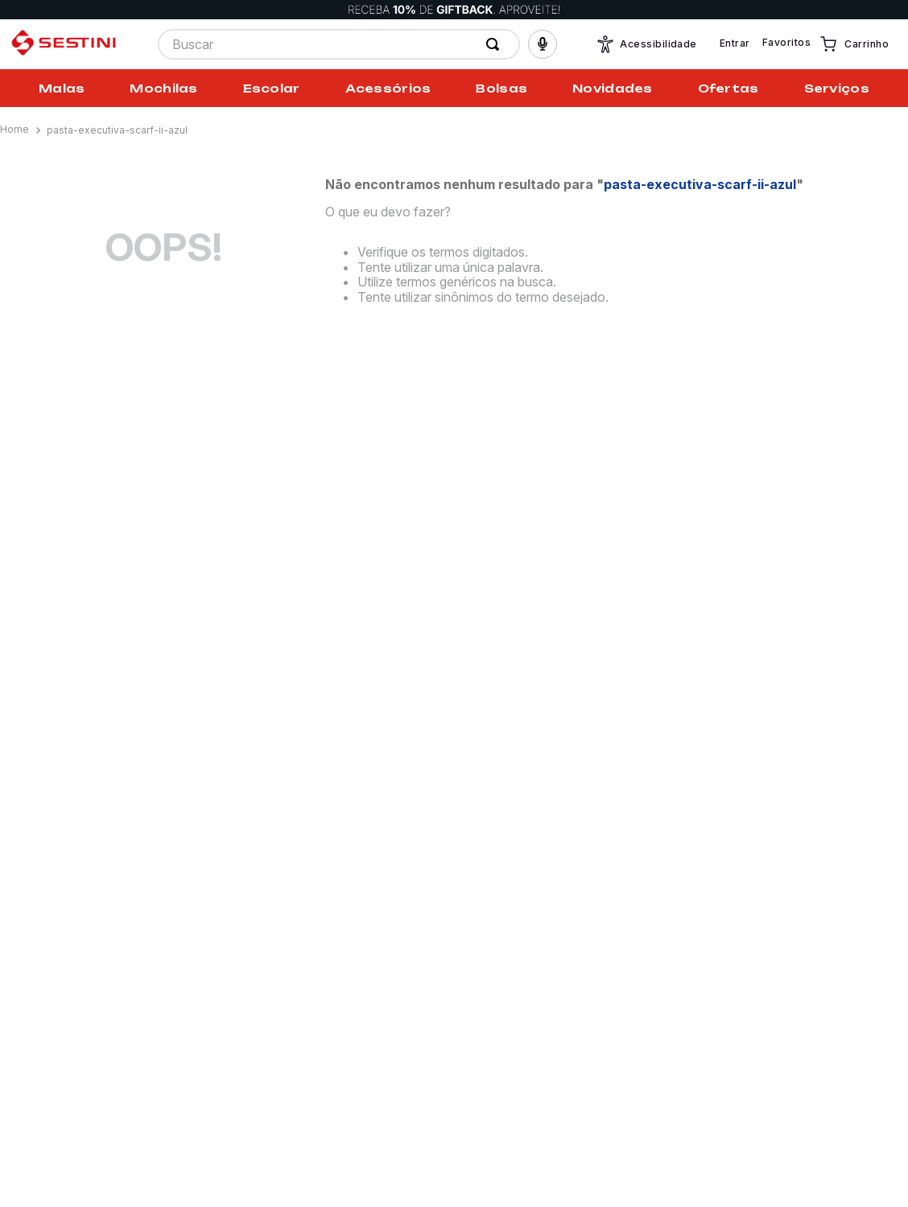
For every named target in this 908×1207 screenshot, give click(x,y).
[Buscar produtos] (496, 44)
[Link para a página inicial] (16, 129)
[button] (542, 44)
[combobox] (339, 44)
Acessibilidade (646, 44)
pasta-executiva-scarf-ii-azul (117, 130)
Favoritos (786, 42)
